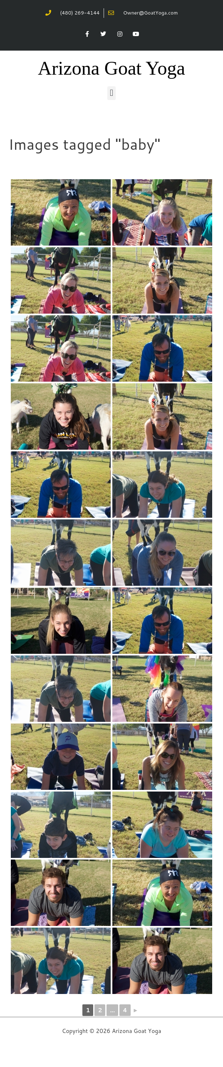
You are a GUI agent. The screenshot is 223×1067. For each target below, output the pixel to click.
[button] (111, 93)
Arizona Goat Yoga (111, 68)
